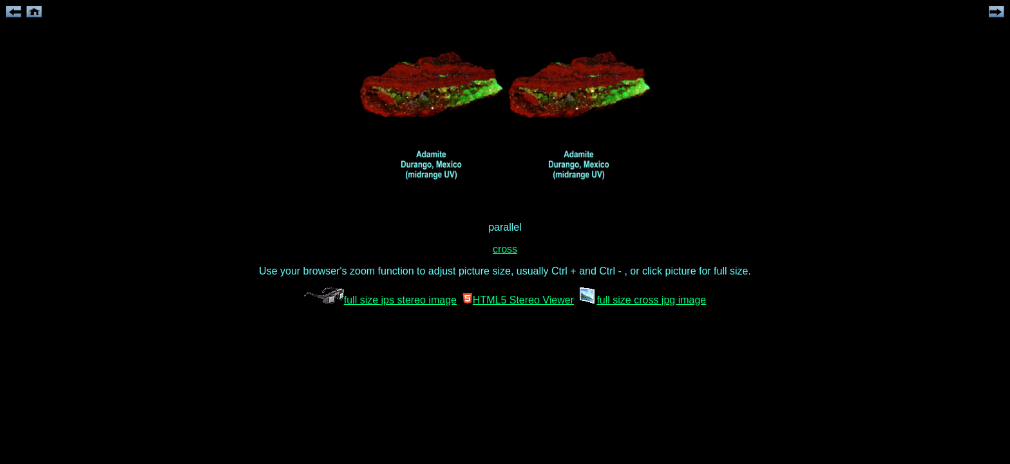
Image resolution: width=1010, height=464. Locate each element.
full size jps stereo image (380, 300)
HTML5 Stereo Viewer (518, 300)
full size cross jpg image (641, 300)
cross (505, 249)
